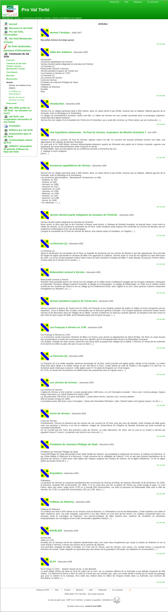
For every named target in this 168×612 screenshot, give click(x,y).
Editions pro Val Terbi (18, 130)
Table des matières (56, 52)
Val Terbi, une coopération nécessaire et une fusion (18, 119)
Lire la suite (161, 44)
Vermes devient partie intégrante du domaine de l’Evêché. (79, 214)
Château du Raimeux (57, 501)
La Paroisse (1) (54, 243)
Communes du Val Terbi (32, 18)
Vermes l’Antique (55, 32)
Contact (67, 590)
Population (51, 473)
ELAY (49, 561)
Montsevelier (12, 79)
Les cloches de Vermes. (59, 382)
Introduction (52, 103)
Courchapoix (12, 72)
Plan (126, 2)
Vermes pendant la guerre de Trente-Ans (69, 300)
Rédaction (138, 2)
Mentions (80, 590)
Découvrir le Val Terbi (18, 28)
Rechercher (114, 2)
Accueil (17, 18)
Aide (91, 590)
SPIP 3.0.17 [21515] (74, 600)
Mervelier (10, 75)
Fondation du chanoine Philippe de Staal (69, 444)
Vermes (47, 18)
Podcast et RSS (42, 590)
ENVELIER (52, 530)
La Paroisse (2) (54, 356)
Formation (12, 126)
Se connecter (153, 2)
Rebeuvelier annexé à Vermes (63, 272)
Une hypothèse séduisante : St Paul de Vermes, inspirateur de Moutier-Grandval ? (93, 132)
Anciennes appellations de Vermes (66, 165)
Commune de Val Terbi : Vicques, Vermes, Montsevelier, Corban (16, 66)
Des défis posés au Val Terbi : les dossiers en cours (18, 110)
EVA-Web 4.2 (111, 600)
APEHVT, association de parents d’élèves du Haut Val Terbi (18, 149)
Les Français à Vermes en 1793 (64, 327)
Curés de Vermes (55, 413)
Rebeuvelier (11, 103)
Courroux (10, 60)
